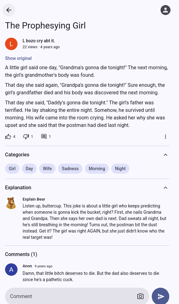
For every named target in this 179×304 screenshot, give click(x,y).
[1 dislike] (28, 137)
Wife (47, 168)
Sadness (70, 168)
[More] (165, 137)
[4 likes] (10, 137)
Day (29, 168)
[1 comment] (46, 137)
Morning (97, 168)
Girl (12, 168)
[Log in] (165, 10)
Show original (18, 58)
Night (120, 168)
